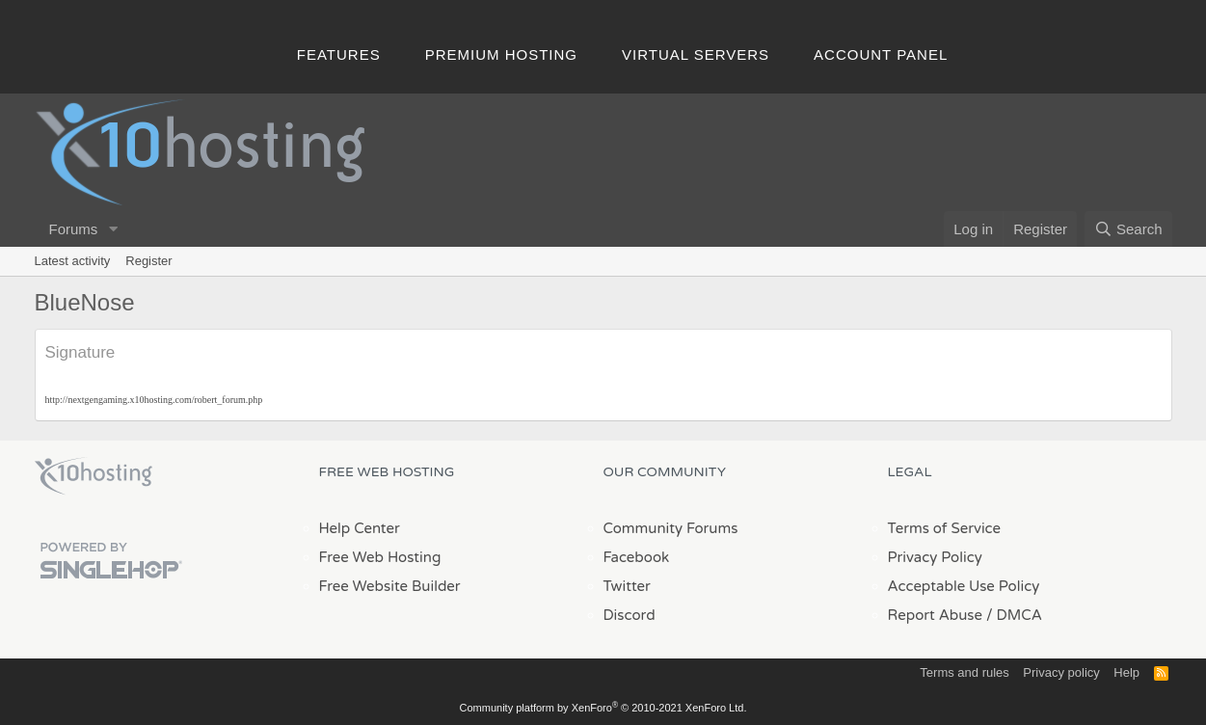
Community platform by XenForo (603, 707)
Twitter (627, 586)
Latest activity (73, 261)
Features (339, 54)
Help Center (359, 528)
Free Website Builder (390, 586)
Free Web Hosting (380, 557)
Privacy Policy (935, 557)
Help (1126, 672)
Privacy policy (1061, 672)
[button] (112, 229)
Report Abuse (935, 615)
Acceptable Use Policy (964, 586)
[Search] (1128, 229)
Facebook (636, 557)
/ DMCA (1014, 615)
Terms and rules (964, 672)
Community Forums (670, 528)
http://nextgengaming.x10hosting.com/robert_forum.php (154, 399)
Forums (73, 229)
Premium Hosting (501, 54)
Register (148, 261)
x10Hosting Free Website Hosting (93, 476)
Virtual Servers (695, 54)
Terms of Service (945, 528)
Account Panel (881, 54)
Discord (629, 615)
